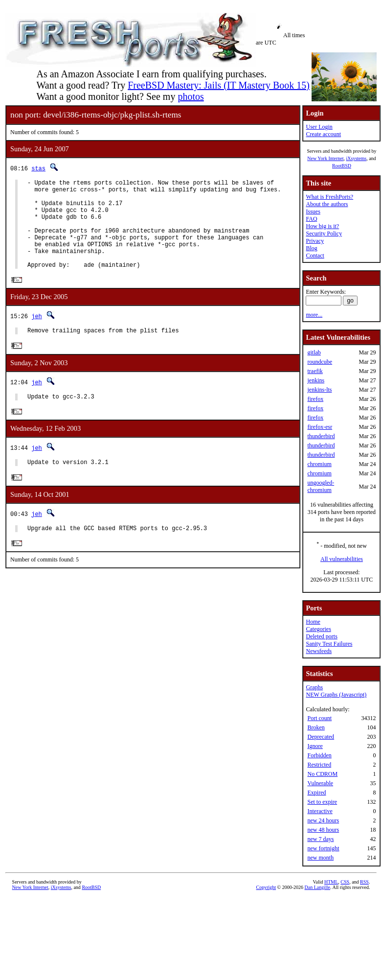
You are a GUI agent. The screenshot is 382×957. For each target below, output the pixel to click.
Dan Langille (317, 887)
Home (313, 621)
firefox (315, 399)
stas (38, 168)
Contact (315, 255)
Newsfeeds (319, 651)
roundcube (319, 361)
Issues (313, 211)
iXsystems (356, 158)
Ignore (314, 746)
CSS (344, 882)
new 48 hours (323, 829)
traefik (314, 371)
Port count (319, 718)
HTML (331, 882)
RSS (364, 882)
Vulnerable (320, 783)
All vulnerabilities (341, 559)
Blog (311, 248)
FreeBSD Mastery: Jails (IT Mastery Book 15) (219, 85)
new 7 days (320, 839)
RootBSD (341, 165)
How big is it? (322, 226)
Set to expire (322, 801)
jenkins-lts (319, 389)
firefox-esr (319, 426)
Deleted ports (321, 636)
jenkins (315, 380)
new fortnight (323, 848)
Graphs (314, 687)
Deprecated (320, 736)
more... (314, 314)
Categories (318, 629)
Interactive (319, 811)
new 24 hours (323, 820)
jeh (36, 335)
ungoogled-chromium (320, 486)
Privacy (315, 240)
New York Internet (325, 158)
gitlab (313, 352)
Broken (315, 727)
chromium (319, 464)
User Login (319, 126)
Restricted (319, 764)
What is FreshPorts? (329, 196)
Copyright (266, 887)
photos (190, 96)
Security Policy (324, 233)
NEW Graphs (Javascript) (336, 694)
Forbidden (319, 755)
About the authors (327, 204)
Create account (323, 134)
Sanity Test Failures (329, 643)
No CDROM (322, 773)
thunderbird (321, 436)
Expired (316, 792)
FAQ (311, 218)
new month (320, 857)
